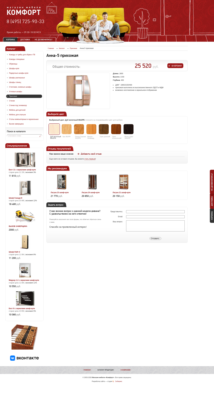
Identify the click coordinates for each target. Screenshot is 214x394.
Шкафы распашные (17, 78)
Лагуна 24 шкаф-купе (91, 193)
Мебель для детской (17, 110)
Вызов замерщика (16, 124)
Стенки (12, 101)
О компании (125, 370)
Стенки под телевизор (18, 105)
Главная (87, 370)
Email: (120, 217)
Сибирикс (118, 381)
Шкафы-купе (14, 68)
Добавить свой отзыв (91, 154)
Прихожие (13, 96)
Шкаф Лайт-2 (14, 252)
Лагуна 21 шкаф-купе (122, 193)
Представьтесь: (116, 212)
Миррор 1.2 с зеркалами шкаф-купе (24, 280)
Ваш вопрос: (118, 222)
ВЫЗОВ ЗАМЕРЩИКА (18, 226)
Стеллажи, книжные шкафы (20, 87)
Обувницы (13, 64)
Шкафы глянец (15, 82)
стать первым (89, 159)
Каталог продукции (105, 370)
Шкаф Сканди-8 (15, 198)
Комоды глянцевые (16, 59)
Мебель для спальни (17, 115)
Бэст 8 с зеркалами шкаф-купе (22, 308)
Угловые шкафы (15, 92)
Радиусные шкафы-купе (18, 73)
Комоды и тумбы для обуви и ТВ (22, 55)
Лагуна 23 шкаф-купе (60, 193)
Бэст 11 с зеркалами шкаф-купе (22, 170)
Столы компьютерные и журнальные (23, 119)
